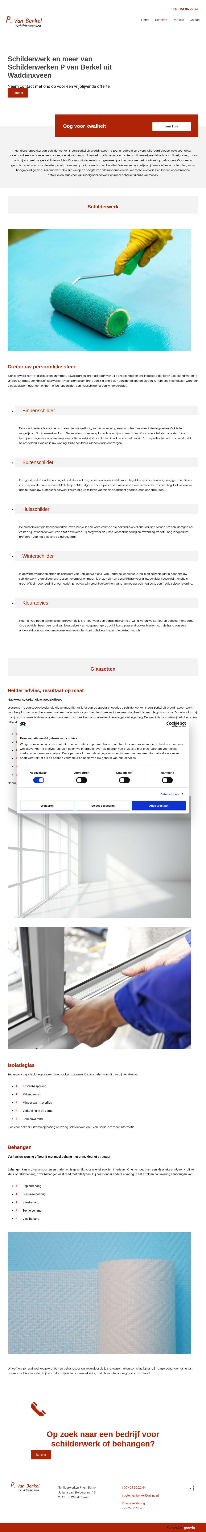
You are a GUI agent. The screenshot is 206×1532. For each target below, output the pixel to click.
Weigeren (47, 805)
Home (145, 20)
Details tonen (169, 794)
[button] (18, 93)
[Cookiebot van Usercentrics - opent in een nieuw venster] (169, 724)
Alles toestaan (159, 805)
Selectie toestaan (103, 805)
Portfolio (178, 20)
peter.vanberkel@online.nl (141, 1495)
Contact (195, 20)
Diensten (161, 20)
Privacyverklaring (133, 1503)
